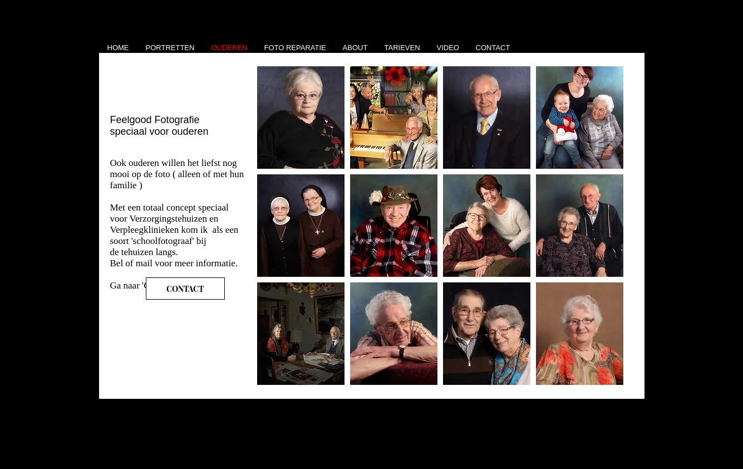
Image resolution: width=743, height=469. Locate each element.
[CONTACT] (185, 288)
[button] (301, 117)
